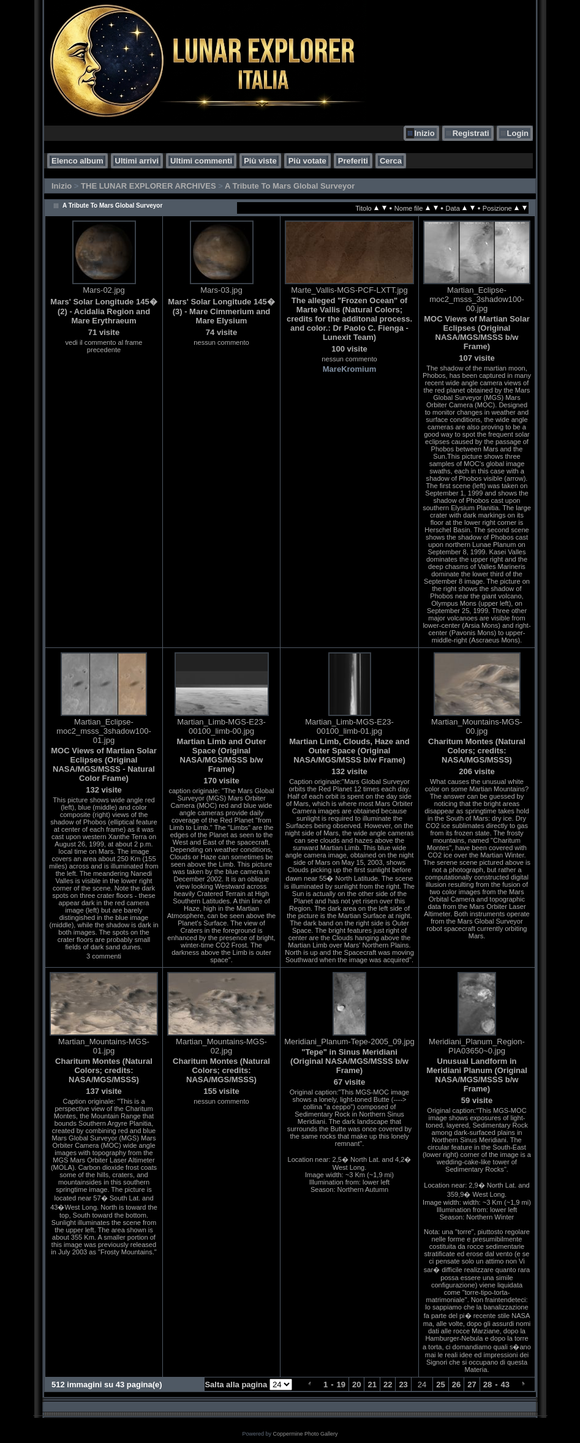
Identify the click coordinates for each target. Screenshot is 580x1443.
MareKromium (349, 369)
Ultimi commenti (201, 160)
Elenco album (77, 160)
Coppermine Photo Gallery (305, 1434)
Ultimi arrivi (137, 160)
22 (387, 1384)
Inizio (424, 133)
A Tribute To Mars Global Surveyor (290, 185)
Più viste (260, 160)
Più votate (307, 160)
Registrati (471, 133)
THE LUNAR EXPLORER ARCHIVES (148, 185)
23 (403, 1384)
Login (518, 133)
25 (440, 1384)
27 (471, 1384)
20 (356, 1384)
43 (505, 1384)
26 (456, 1384)
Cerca (391, 160)
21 (371, 1384)
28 (487, 1384)
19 (341, 1384)
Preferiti (353, 160)
